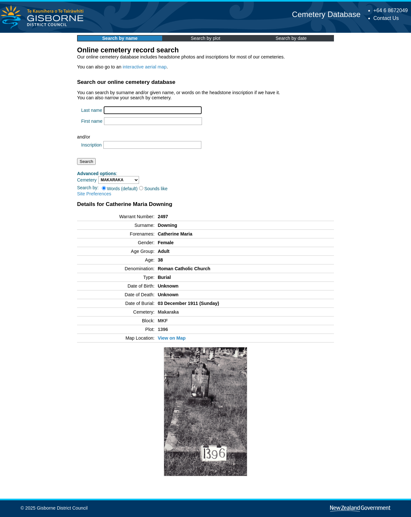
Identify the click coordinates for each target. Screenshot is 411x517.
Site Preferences (94, 193)
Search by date (291, 38)
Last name (91, 110)
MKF (163, 320)
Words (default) (119, 188)
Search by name (119, 38)
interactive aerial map (145, 66)
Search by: (88, 187)
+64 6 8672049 (390, 10)
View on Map (172, 338)
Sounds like (153, 188)
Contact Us (386, 18)
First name (91, 121)
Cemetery (87, 180)
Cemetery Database (326, 14)
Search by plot (205, 38)
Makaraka (168, 312)
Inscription (91, 144)
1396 (163, 329)
